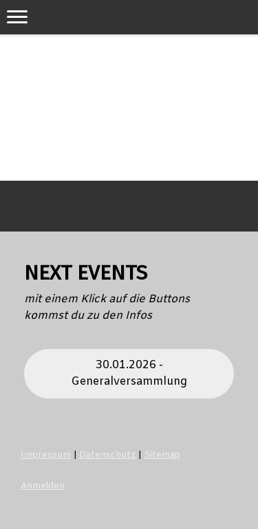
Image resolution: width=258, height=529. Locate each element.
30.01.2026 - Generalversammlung (129, 373)
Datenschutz (107, 455)
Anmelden (43, 486)
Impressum (46, 455)
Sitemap (162, 455)
